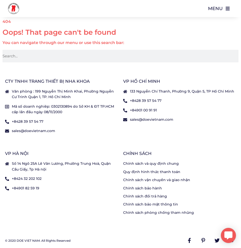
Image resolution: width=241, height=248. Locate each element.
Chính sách (137, 153)
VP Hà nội (16, 153)
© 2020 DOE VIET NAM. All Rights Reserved (38, 240)
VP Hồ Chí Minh (141, 81)
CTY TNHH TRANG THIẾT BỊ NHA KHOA (47, 81)
